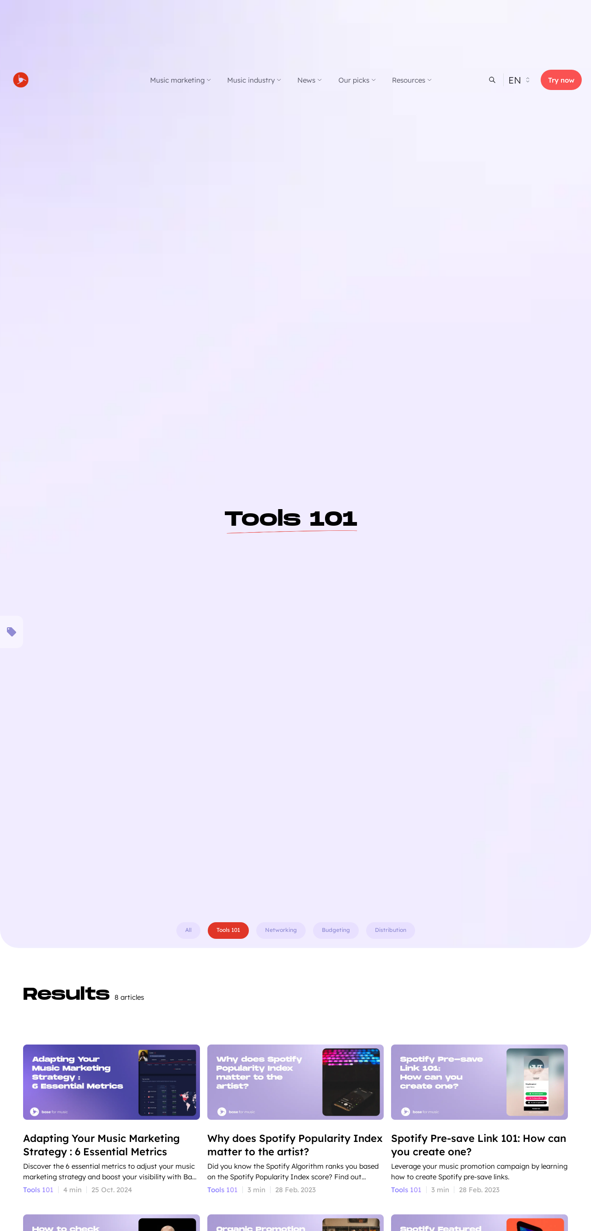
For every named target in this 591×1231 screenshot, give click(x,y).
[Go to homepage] (53, 79)
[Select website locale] (522, 80)
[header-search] (492, 79)
